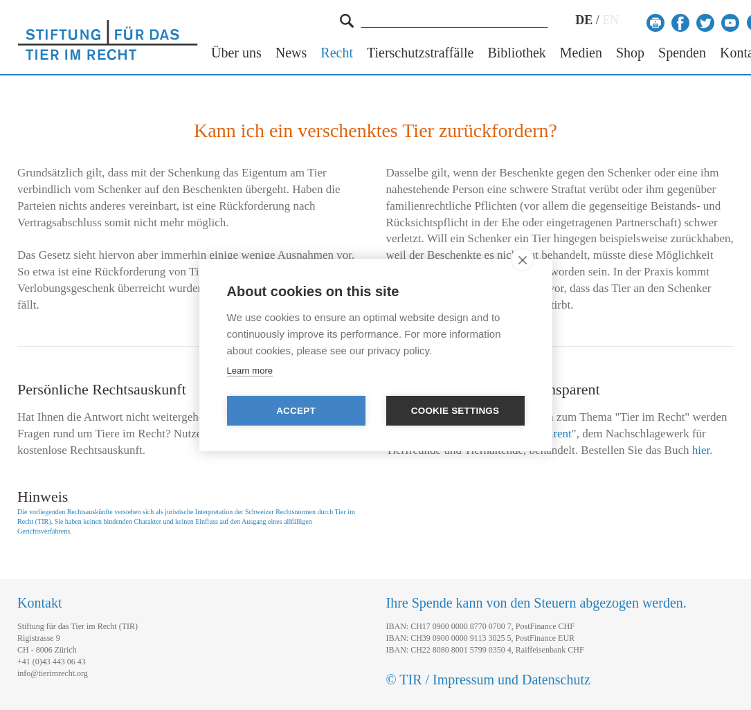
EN (610, 20)
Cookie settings (455, 411)
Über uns (236, 53)
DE (583, 20)
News (291, 53)
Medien (581, 53)
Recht (336, 53)
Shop (630, 53)
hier (701, 450)
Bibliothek (516, 53)
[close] (522, 259)
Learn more (250, 370)
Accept (296, 411)
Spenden (682, 53)
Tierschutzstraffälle (420, 53)
